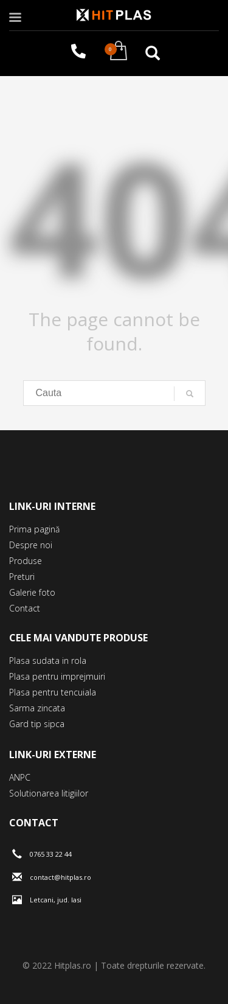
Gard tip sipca (36, 724)
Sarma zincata (37, 708)
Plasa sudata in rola (47, 660)
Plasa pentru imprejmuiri (57, 676)
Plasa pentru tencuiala (52, 692)
